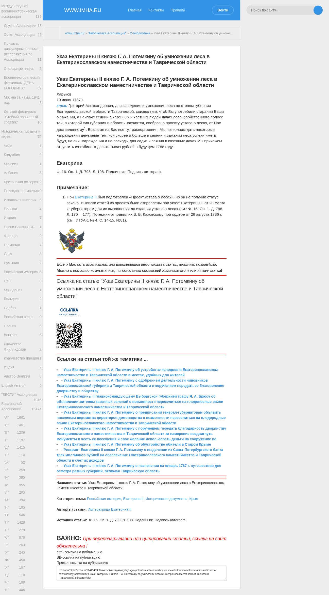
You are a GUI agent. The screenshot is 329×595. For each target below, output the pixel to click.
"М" (15, 572)
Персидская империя (22, 221)
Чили (22, 167)
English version (21, 443)
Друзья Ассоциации (22, 29)
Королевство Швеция (22, 414)
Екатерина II (133, 499)
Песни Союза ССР (22, 264)
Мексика (22, 188)
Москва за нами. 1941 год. (22, 119)
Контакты (156, 10)
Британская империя (22, 210)
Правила (178, 10)
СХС (21, 325)
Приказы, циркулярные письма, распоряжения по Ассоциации (22, 59)
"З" (15, 538)
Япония (22, 376)
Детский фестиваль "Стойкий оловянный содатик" (22, 137)
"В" (15, 495)
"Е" (15, 521)
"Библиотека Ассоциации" (107, 33)
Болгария (22, 346)
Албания (22, 198)
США (22, 295)
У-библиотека (140, 33)
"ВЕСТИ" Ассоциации (21, 455)
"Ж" (15, 530)
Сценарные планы (22, 79)
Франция (22, 274)
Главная (135, 10)
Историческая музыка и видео (21, 155)
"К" (15, 555)
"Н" (15, 580)
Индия (21, 422)
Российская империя (22, 317)
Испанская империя (22, 234)
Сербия (22, 356)
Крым (193, 499)
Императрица (99, 509)
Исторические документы (166, 499)
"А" (15, 478)
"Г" (15, 504)
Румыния (22, 305)
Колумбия (22, 178)
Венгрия (22, 386)
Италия (22, 254)
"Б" (15, 487)
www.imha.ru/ (74, 33)
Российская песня (22, 366)
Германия (22, 285)
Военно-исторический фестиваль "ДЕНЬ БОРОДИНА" (22, 97)
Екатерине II (86, 197)
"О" (15, 589)
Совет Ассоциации (22, 39)
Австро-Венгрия (22, 432)
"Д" (15, 512)
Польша (22, 244)
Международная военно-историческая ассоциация (21, 12)
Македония (22, 336)
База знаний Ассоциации (21, 467)
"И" (15, 546)
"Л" (15, 563)
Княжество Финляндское (22, 400)
